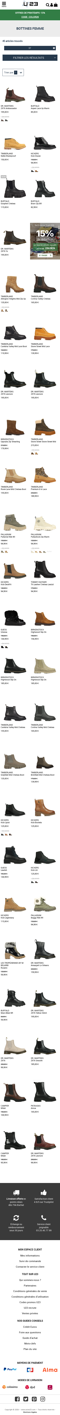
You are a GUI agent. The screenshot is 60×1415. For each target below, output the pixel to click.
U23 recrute (30, 1307)
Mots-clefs (30, 1343)
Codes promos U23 (30, 1302)
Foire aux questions (30, 1332)
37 (41, 48)
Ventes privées (30, 1313)
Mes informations (30, 1255)
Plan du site (30, 1349)
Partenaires (30, 1285)
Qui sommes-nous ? (30, 1280)
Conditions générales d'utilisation (30, 1296)
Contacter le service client (30, 1266)
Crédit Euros (30, 1326)
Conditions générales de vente (30, 1291)
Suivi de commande (30, 1261)
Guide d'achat (30, 1337)
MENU (4, 4)
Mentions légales (30, 1412)
